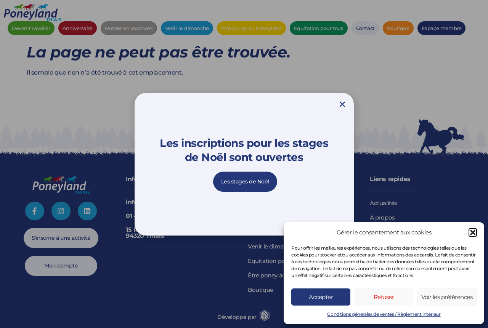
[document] (244, 164)
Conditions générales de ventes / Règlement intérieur (383, 314)
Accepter (321, 297)
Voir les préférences (446, 297)
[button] (473, 232)
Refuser (384, 297)
